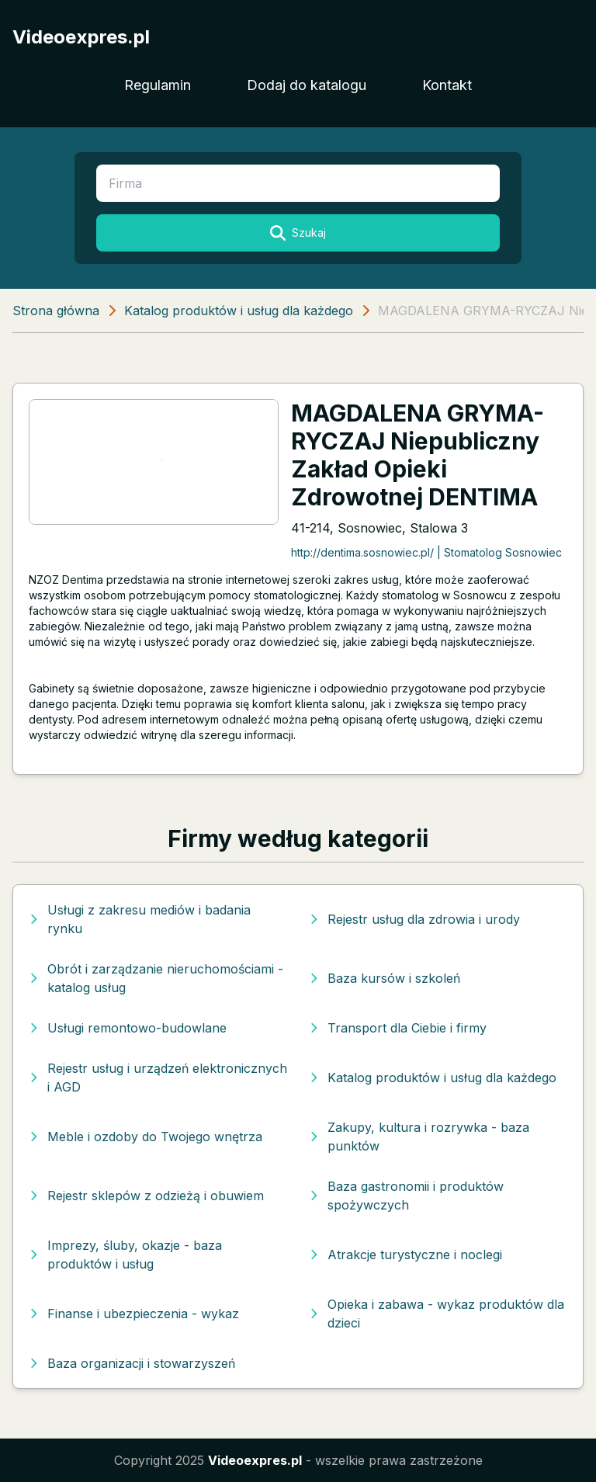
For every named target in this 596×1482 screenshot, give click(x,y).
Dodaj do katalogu (306, 85)
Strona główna (55, 310)
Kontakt (447, 85)
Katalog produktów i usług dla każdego (238, 310)
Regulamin (157, 85)
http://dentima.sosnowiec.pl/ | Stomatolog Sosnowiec (426, 552)
